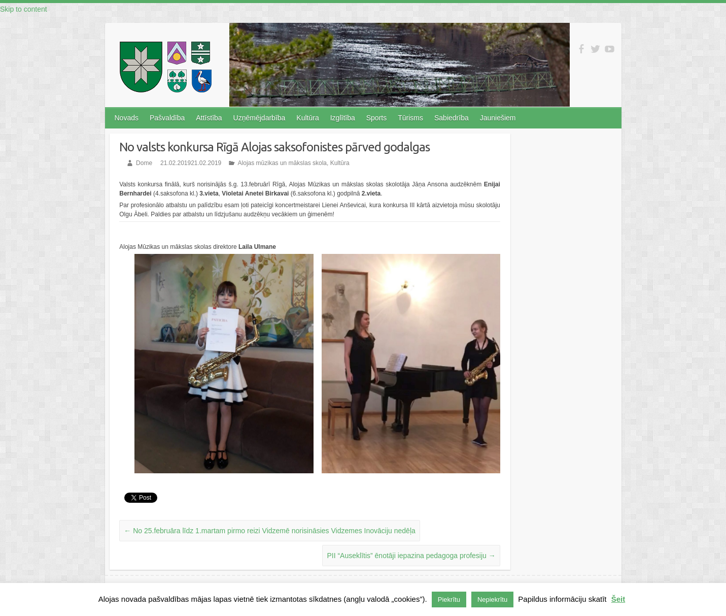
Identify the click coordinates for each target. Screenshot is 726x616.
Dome (144, 163)
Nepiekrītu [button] (492, 599)
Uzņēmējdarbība (259, 118)
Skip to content (23, 9)
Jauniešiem (498, 118)
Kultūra (307, 118)
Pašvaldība (167, 118)
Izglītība (342, 118)
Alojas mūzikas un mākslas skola (282, 163)
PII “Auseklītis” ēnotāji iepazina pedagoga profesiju (411, 556)
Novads (127, 118)
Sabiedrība (451, 118)
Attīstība (209, 118)
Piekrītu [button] (449, 599)
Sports (376, 118)
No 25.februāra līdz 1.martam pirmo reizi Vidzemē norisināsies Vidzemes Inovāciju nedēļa (270, 531)
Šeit (618, 599)
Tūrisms (410, 118)
